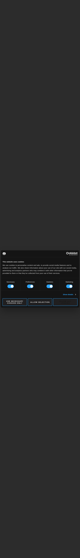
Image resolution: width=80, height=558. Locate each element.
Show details (68, 294)
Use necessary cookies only (14, 302)
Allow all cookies (65, 302)
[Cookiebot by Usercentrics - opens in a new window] (67, 253)
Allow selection (40, 302)
